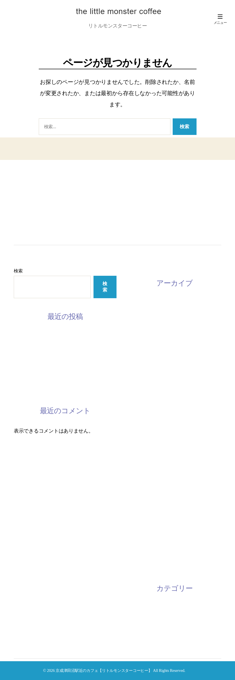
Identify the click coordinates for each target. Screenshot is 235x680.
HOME (24, 177)
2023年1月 (139, 315)
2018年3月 (139, 500)
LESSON (26, 198)
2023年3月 (139, 302)
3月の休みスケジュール (39, 336)
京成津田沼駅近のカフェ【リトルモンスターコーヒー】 (104, 670)
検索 (18, 270)
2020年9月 (139, 381)
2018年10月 (140, 487)
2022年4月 (139, 342)
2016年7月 (139, 553)
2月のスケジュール (35, 349)
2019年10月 (140, 434)
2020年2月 (139, 408)
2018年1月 (139, 526)
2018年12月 (140, 474)
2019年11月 (140, 421)
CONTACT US (34, 219)
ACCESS (26, 230)
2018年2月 (139, 513)
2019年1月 (139, 460)
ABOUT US (30, 187)
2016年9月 (139, 540)
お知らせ (138, 607)
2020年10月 (140, 368)
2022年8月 (139, 329)
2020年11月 (140, 355)
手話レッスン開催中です (41, 375)
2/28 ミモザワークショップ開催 (48, 388)
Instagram (31, 209)
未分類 (135, 621)
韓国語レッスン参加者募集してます (53, 362)
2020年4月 (139, 395)
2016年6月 (139, 566)
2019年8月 (139, 447)
